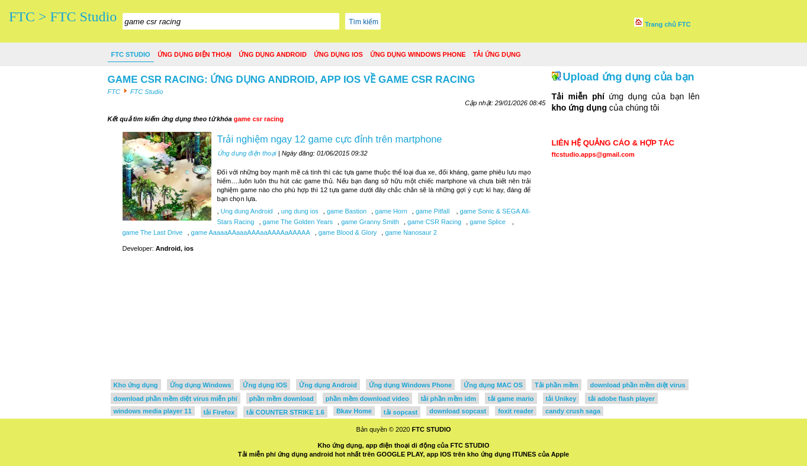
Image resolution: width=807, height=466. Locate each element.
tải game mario (511, 398)
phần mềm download (281, 398)
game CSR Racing (433, 221)
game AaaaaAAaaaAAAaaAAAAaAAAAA (249, 232)
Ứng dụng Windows (201, 385)
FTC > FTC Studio (63, 16)
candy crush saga (572, 411)
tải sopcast (400, 412)
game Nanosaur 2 (410, 232)
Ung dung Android (246, 211)
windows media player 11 (153, 411)
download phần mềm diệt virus (638, 385)
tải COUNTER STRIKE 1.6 (285, 412)
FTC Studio (130, 54)
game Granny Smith (369, 221)
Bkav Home (354, 411)
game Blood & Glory (347, 232)
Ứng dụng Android (273, 54)
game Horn (390, 211)
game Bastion (345, 211)
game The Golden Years (297, 221)
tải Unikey (561, 398)
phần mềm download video (367, 398)
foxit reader (515, 411)
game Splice (487, 221)
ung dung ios (299, 211)
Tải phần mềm (556, 385)
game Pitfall (433, 211)
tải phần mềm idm (448, 398)
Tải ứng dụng (497, 54)
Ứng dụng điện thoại (194, 54)
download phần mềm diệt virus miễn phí (175, 398)
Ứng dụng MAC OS (493, 385)
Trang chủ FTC (662, 24)
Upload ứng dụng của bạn (629, 77)
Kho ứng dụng (136, 385)
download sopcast (457, 411)
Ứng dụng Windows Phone (418, 54)
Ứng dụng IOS (338, 54)
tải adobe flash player (621, 398)
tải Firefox (219, 412)
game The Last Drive (153, 232)
